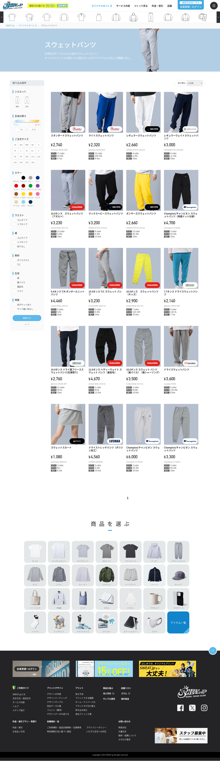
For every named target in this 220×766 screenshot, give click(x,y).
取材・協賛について (127, 740)
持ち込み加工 (81, 714)
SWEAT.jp (10, 25)
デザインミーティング (57, 702)
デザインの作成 (54, 698)
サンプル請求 (109, 703)
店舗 (169, 6)
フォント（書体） (55, 714)
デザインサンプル (55, 706)
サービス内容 (123, 6)
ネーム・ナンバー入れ (85, 706)
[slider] (15, 122)
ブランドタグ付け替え (85, 710)
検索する (27, 318)
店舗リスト (126, 692)
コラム (124, 698)
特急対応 (122, 732)
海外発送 (125, 703)
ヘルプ (16, 710)
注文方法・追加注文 (22, 702)
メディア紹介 (19, 714)
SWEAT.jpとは (19, 698)
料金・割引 (157, 6)
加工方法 (79, 698)
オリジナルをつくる (102, 6)
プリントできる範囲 (84, 702)
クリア (27, 324)
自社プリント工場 (83, 718)
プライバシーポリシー (96, 732)
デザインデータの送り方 (58, 718)
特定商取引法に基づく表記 (59, 736)
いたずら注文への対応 (96, 736)
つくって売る (141, 6)
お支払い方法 (19, 736)
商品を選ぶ (108, 692)
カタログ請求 (124, 744)
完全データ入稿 (54, 710)
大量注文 (122, 736)
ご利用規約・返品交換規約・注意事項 (64, 732)
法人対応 (107, 698)
